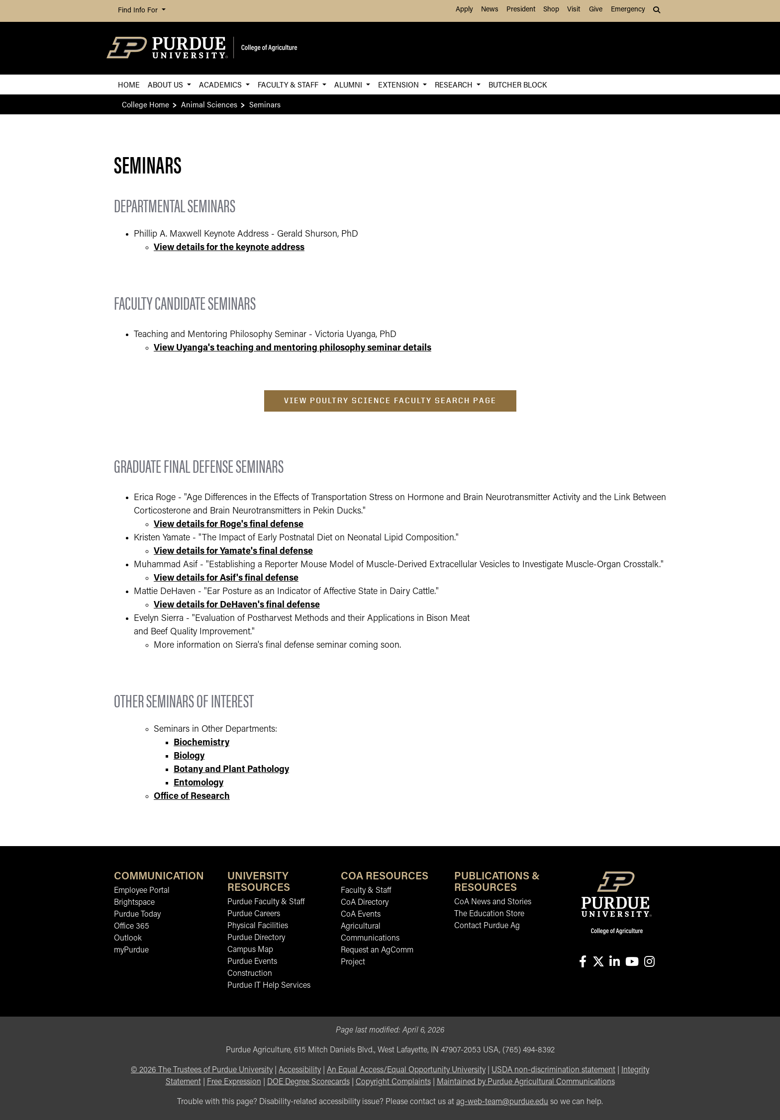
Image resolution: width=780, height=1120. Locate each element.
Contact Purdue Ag (487, 926)
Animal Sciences (209, 104)
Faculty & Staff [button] (289, 84)
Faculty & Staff (366, 891)
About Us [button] (166, 84)
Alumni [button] (349, 84)
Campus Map (250, 950)
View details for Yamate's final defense (233, 551)
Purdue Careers (253, 914)
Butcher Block (517, 84)
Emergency (628, 9)
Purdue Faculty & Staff (265, 902)
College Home (145, 104)
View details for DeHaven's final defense (237, 605)
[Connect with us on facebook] (582, 962)
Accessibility (300, 1070)
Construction (249, 974)
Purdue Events (252, 962)
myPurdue (131, 950)
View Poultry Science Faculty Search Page (390, 400)
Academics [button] (221, 84)
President (520, 9)
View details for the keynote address (229, 248)
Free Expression (234, 1082)
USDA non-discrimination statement (553, 1070)
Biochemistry (201, 743)
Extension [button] (399, 84)
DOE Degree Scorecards (308, 1082)
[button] (657, 11)
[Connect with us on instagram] (649, 962)
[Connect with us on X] (598, 962)
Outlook (128, 939)
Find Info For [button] (139, 10)
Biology (189, 756)
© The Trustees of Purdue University (202, 1070)
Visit (573, 9)
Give (595, 9)
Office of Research (192, 796)
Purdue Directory (256, 938)
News (489, 9)
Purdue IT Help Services (268, 986)
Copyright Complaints (393, 1082)
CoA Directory (365, 903)
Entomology (198, 783)
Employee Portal (142, 891)
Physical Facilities (257, 926)
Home (129, 84)
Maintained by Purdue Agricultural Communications (526, 1082)
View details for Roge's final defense (228, 524)
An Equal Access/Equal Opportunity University (406, 1070)
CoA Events (361, 915)
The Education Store (489, 914)
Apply (464, 9)
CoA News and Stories (492, 902)
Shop (551, 9)
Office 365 (131, 927)
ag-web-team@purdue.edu (502, 1102)
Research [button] (455, 84)
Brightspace (134, 903)
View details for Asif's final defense (226, 578)
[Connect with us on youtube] (631, 962)
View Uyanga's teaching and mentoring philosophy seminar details (292, 348)
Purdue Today (137, 915)
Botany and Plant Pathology (231, 770)
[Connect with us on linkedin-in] (614, 962)
